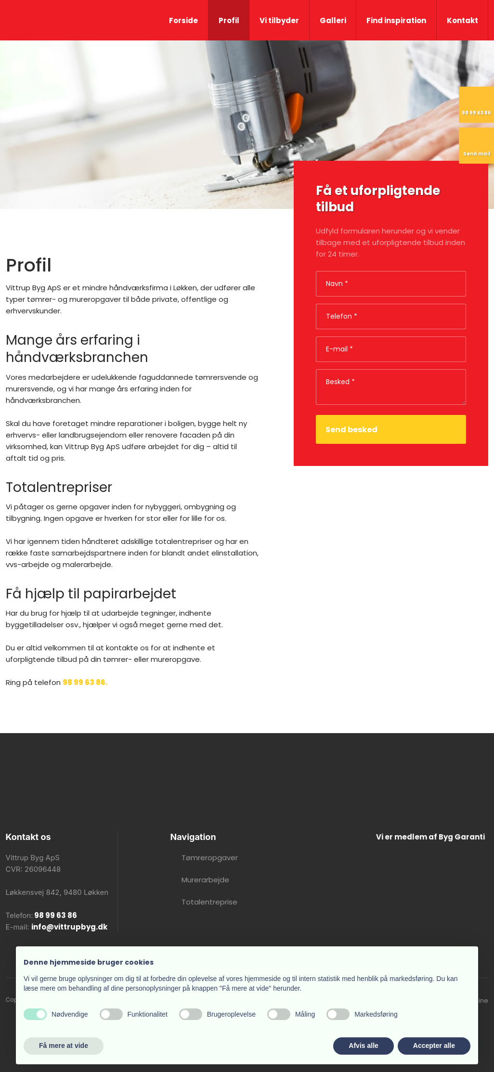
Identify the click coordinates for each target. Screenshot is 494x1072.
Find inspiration (396, 20)
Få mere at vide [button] (63, 1045)
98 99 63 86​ (55, 915)
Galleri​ (333, 20)
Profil (229, 20)
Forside (183, 20)
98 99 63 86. (85, 682)
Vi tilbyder (279, 20)
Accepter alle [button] (434, 1045)
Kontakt (462, 20)
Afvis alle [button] (363, 1045)
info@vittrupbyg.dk (69, 927)
